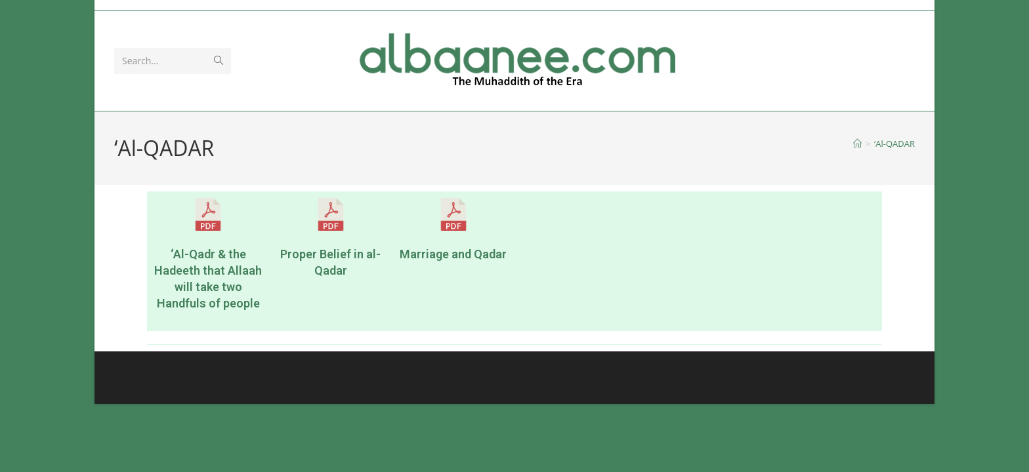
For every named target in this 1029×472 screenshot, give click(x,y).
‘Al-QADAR (894, 143)
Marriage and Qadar (453, 254)
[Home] (857, 143)
